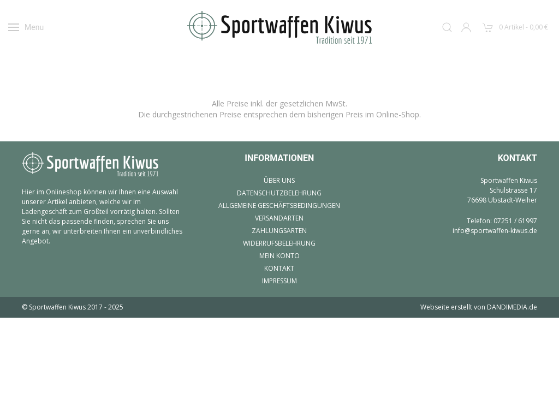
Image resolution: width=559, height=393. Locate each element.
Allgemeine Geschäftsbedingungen (279, 205)
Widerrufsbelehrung (279, 243)
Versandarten (279, 218)
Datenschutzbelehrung (279, 193)
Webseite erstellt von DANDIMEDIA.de (478, 307)
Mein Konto (279, 255)
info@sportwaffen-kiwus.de (495, 230)
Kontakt (279, 268)
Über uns (279, 180)
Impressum (279, 280)
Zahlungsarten (279, 230)
